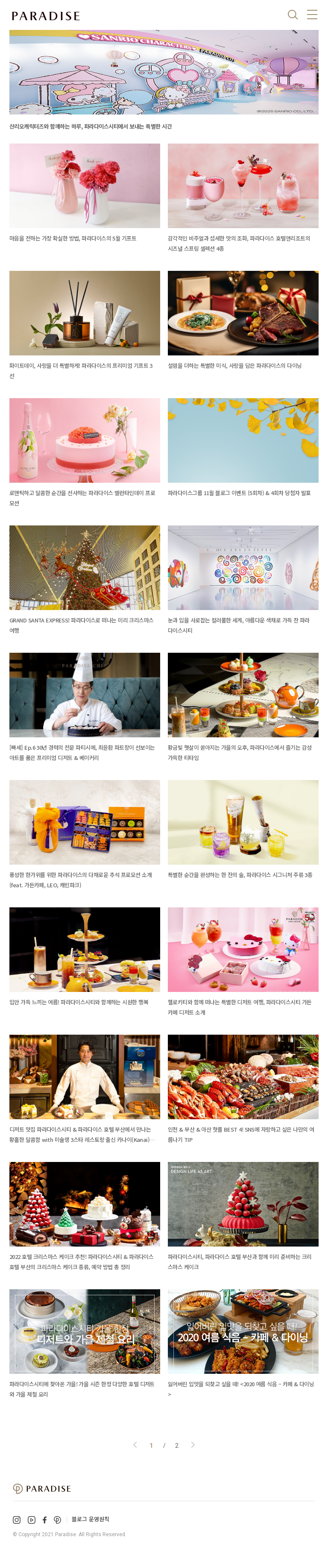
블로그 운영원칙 (90, 1519)
